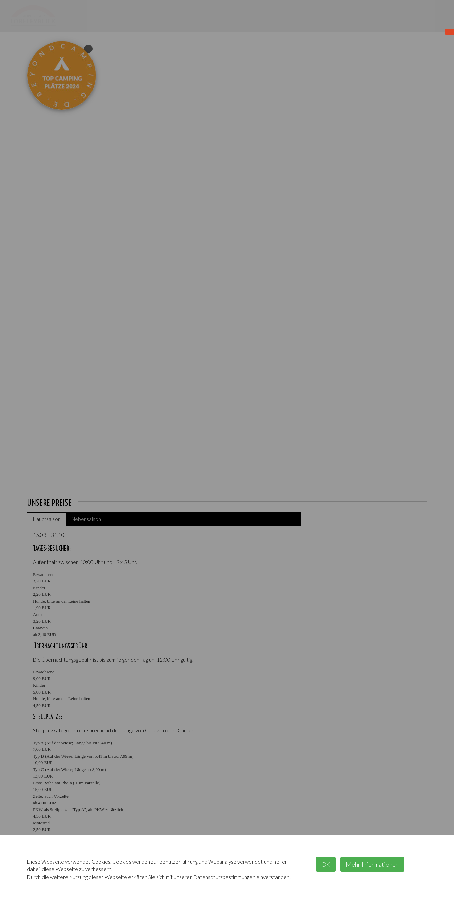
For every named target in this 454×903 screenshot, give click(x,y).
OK (325, 864)
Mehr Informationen (372, 864)
